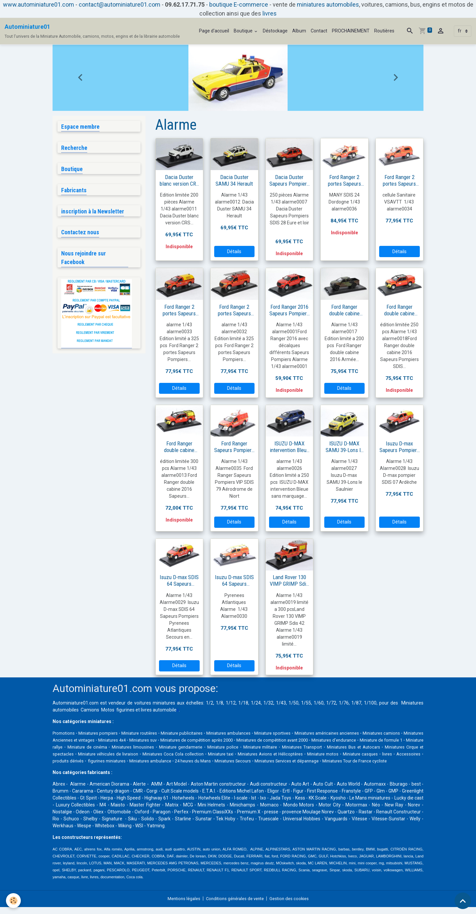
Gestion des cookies (293, 905)
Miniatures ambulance (325, 760)
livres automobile (159, 709)
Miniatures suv (205, 740)
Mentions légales (180, 905)
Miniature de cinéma (193, 747)
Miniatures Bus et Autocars (105, 753)
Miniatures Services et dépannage (108, 767)
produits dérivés (231, 760)
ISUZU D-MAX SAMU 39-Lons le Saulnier (344, 446)
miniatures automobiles (328, 4)
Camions (90, 709)
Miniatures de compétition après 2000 (267, 740)
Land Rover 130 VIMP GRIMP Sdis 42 (289, 580)
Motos (107, 709)
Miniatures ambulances (250, 733)
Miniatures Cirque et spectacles (172, 753)
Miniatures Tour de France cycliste (183, 767)
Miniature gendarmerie (293, 747)
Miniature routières (150, 733)
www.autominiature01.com (38, 4)
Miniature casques (143, 760)
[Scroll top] (463, 900)
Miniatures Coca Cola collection (310, 753)
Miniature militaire (378, 747)
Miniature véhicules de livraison (241, 753)
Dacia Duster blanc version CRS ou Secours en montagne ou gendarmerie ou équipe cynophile (179, 180)
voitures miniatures (154, 703)
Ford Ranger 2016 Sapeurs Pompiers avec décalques (289, 310)
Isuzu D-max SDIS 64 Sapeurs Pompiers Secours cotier (234, 580)
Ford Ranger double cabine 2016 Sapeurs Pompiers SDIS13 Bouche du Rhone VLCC (179, 446)
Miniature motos (101, 760)
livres (269, 13)
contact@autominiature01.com (119, 4)
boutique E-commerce (238, 4)
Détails (234, 251)
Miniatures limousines (242, 747)
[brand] (92, 31)
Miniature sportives (299, 733)
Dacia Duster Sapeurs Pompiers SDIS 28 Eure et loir (289, 180)
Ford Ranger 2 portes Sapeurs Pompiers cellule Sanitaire (399, 180)
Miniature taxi (362, 753)
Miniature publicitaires (197, 733)
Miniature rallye (152, 747)
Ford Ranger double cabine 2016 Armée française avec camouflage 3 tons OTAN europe (344, 310)
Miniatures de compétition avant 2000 (356, 740)
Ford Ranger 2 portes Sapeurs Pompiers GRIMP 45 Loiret (179, 310)
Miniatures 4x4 (168, 740)
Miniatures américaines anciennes (360, 733)
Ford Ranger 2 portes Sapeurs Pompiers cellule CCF (344, 180)
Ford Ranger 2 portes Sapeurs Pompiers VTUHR (234, 310)
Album (299, 30)
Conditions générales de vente (235, 905)
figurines (125, 709)
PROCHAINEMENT (351, 30)
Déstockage (275, 30)
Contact (319, 30)
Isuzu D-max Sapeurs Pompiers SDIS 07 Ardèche (399, 446)
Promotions (65, 733)
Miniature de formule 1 (107, 747)
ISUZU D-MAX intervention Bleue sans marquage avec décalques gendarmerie (289, 446)
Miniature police (338, 747)
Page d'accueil (214, 30)
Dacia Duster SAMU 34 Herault (234, 180)
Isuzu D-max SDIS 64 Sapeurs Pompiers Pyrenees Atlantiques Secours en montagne (179, 580)
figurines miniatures (275, 760)
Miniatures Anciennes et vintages (111, 740)
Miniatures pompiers (103, 733)
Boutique (244, 30)
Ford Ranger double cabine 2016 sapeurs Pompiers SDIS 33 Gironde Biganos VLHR (399, 310)
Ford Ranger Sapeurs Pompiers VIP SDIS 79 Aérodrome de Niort (234, 446)
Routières (384, 30)
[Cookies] (14, 900)
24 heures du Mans (375, 760)
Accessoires (196, 760)
